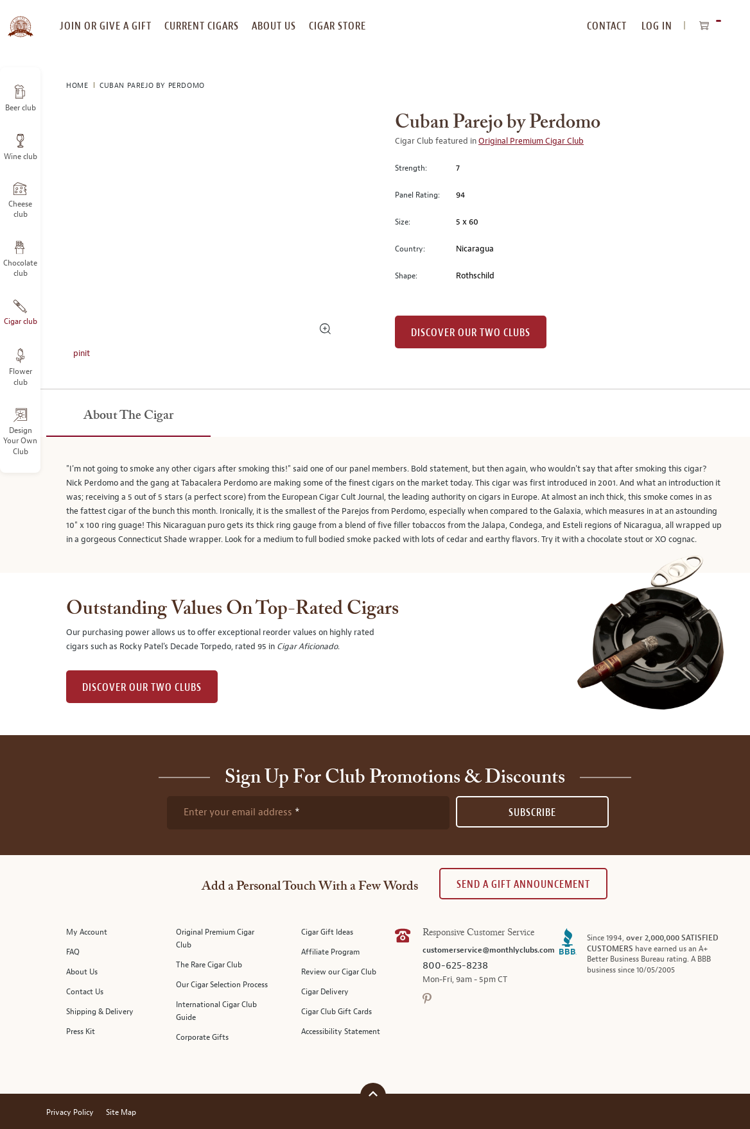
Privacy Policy (70, 1112)
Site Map (121, 1112)
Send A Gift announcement (523, 884)
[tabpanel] (375, 505)
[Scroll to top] (373, 1094)
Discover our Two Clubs (470, 332)
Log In (656, 26)
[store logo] (20, 19)
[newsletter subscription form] (308, 812)
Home (78, 85)
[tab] (128, 416)
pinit (81, 353)
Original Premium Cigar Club (531, 141)
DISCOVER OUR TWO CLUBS (142, 687)
